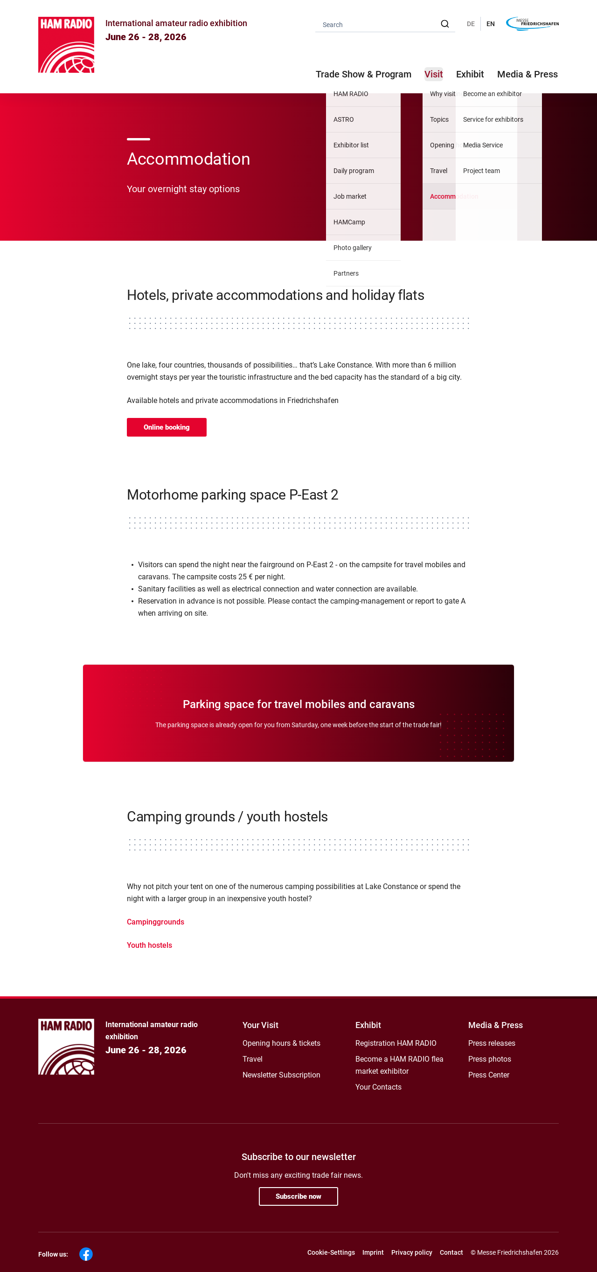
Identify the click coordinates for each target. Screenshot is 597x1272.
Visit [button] (433, 74)
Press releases (491, 1043)
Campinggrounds (155, 922)
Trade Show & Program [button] (363, 74)
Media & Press (527, 74)
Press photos (489, 1059)
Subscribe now (298, 1196)
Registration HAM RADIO (396, 1043)
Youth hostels (149, 945)
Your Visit (260, 1025)
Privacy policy (411, 1252)
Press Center (488, 1074)
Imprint (373, 1252)
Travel (253, 1059)
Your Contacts (378, 1087)
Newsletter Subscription (281, 1074)
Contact (451, 1252)
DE (471, 24)
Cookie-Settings (331, 1252)
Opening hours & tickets (281, 1043)
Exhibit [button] (470, 74)
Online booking (167, 427)
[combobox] (385, 24)
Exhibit (368, 1025)
